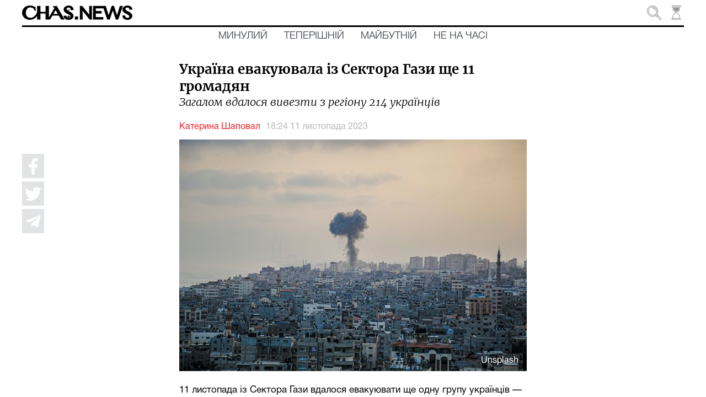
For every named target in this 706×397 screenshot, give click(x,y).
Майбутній (389, 35)
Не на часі (461, 35)
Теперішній (314, 35)
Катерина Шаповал (219, 127)
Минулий (243, 35)
